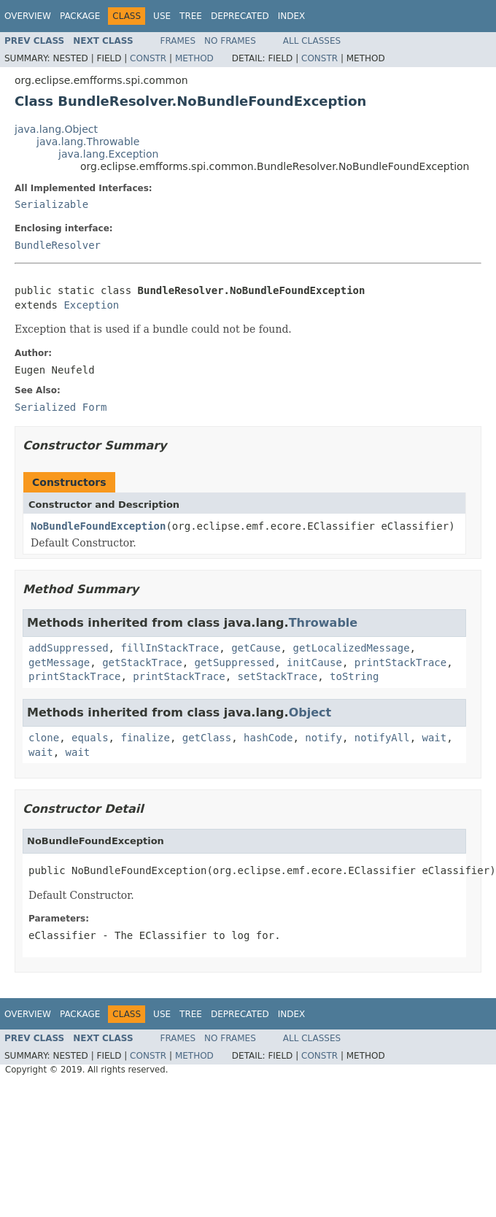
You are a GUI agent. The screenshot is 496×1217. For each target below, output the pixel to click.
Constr (148, 58)
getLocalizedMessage (350, 648)
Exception (91, 305)
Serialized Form (60, 407)
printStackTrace (400, 662)
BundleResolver (58, 245)
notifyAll (382, 737)
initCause (314, 662)
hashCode (268, 737)
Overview (27, 16)
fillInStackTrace (169, 648)
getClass (206, 737)
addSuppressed (68, 648)
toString (354, 676)
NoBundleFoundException (98, 526)
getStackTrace (142, 662)
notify (323, 737)
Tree (190, 16)
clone (43, 737)
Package (80, 16)
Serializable (51, 204)
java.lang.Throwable (87, 141)
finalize (144, 737)
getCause (255, 648)
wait (434, 737)
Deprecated (240, 16)
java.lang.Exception (108, 154)
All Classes (312, 41)
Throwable (323, 623)
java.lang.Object (56, 129)
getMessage (59, 662)
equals (90, 737)
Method (194, 58)
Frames (178, 41)
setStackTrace (278, 676)
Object (310, 712)
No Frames (230, 41)
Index (292, 16)
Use (162, 16)
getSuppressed (235, 662)
